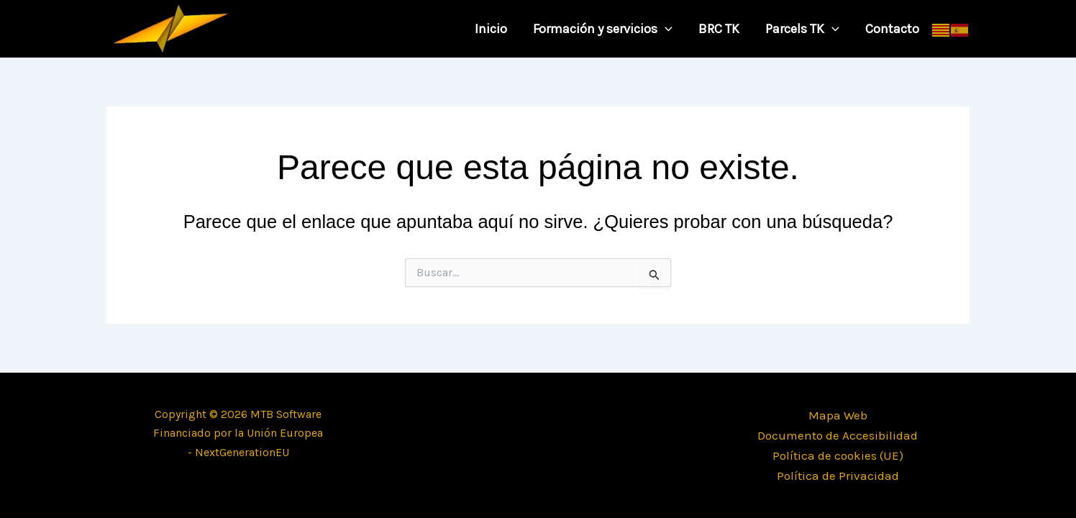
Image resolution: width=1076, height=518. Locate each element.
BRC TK (718, 29)
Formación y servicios (602, 29)
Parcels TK (802, 29)
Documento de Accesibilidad (837, 435)
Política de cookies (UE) (837, 455)
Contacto (892, 29)
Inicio (491, 29)
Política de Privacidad (838, 475)
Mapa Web (837, 415)
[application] (664, 29)
